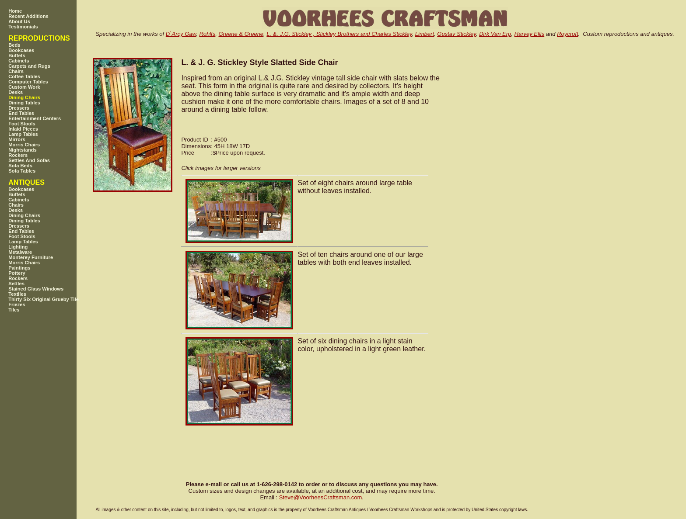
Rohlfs (207, 34)
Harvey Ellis (529, 34)
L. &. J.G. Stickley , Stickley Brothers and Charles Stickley (339, 34)
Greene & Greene (240, 34)
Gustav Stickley (456, 34)
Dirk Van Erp (495, 34)
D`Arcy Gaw (181, 34)
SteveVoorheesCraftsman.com (320, 497)
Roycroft (567, 34)
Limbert (424, 34)
